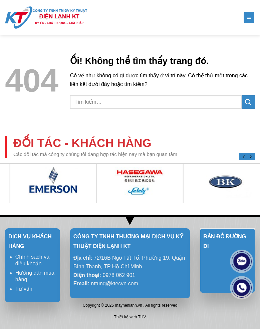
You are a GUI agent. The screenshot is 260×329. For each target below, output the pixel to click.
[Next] (250, 156)
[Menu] (249, 17)
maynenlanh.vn (128, 305)
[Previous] (244, 156)
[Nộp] (248, 102)
